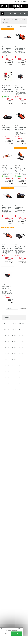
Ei (6, 633)
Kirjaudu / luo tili (22, 1)
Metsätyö (17, 19)
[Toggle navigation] (10, 13)
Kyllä (16, 633)
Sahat (23, 19)
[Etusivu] (2, 19)
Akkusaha (5, 22)
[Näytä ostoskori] (25, 13)
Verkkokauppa (9, 19)
